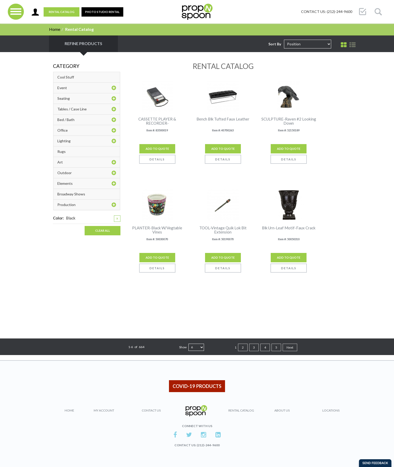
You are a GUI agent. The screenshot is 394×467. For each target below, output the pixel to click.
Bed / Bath (86, 119)
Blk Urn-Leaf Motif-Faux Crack (288, 228)
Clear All (102, 230)
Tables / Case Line (86, 109)
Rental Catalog (61, 11)
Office (86, 130)
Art (86, 162)
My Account (104, 410)
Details (157, 159)
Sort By (274, 44)
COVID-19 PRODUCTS (197, 386)
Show (183, 347)
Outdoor (86, 172)
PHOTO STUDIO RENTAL (102, 11)
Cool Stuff (65, 77)
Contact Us (151, 410)
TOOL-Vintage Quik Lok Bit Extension (223, 230)
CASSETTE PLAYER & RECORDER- (157, 121)
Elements (86, 183)
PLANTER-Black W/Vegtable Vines (157, 230)
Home (54, 29)
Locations (330, 410)
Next (290, 347)
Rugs (61, 151)
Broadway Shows (71, 194)
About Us (282, 410)
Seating (86, 98)
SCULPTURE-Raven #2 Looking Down (288, 121)
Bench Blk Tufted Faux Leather (222, 119)
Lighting (86, 141)
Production (86, 204)
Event (86, 87)
